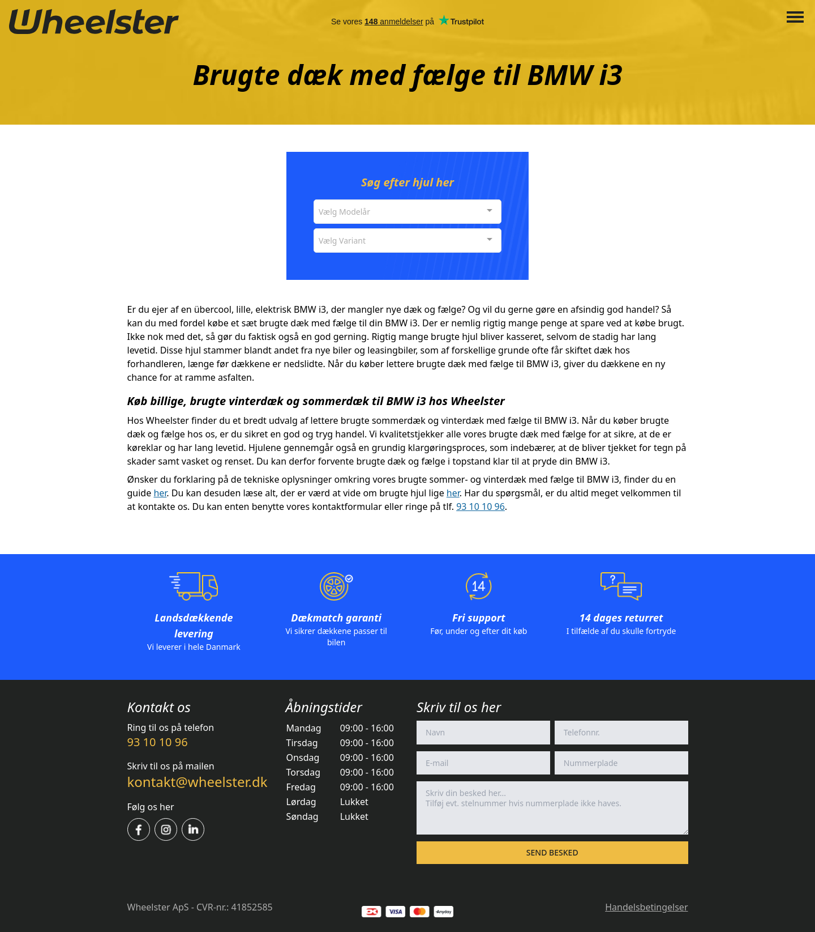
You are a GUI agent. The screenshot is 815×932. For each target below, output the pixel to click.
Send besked (552, 852)
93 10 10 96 (480, 506)
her (159, 493)
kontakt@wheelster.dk (197, 781)
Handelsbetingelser (646, 907)
